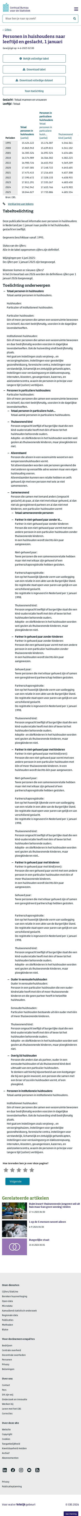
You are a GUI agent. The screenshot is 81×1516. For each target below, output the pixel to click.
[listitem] (4, 1471)
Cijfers (8, 30)
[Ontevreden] (13, 1170)
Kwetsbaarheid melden (14, 1449)
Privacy (5, 1365)
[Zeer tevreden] (35, 1170)
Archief (6, 1454)
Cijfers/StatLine (10, 1293)
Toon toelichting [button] (34, 91)
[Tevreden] (28, 1170)
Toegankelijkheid (11, 1445)
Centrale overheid (11, 1351)
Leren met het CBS (11, 1410)
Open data (7, 1302)
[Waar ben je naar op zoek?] (40, 19)
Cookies (6, 1440)
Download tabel (34, 69)
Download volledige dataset (34, 80)
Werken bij (7, 1405)
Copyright (7, 1435)
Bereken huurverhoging (14, 1297)
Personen (7, 1361)
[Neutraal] (21, 1170)
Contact (6, 1386)
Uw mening (71, 1514)
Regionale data (10, 1316)
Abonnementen (10, 1459)
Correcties (7, 1414)
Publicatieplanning (12, 1487)
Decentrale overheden (14, 1356)
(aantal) (27, 132)
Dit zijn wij (7, 1395)
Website (6, 1430)
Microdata (7, 1307)
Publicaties (7, 1321)
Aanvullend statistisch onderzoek (19, 1311)
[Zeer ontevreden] (6, 1170)
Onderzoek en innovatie (14, 1400)
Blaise (5, 1330)
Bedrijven (7, 1346)
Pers (4, 1391)
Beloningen (8, 1370)
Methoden (7, 1326)
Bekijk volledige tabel (34, 58)
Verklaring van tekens (20, 204)
